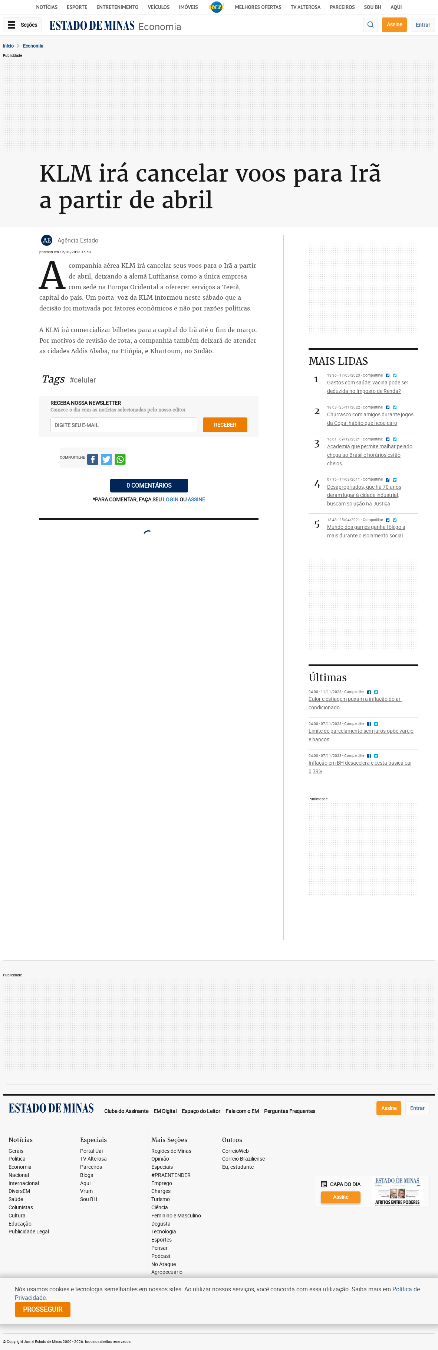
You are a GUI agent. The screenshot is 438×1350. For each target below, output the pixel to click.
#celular (82, 380)
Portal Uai (91, 1151)
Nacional (19, 1175)
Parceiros (342, 7)
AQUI (396, 7)
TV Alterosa (306, 7)
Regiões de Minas (171, 1151)
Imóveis (188, 7)
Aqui (85, 1183)
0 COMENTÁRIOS (149, 485)
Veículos (158, 7)
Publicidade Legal (29, 1232)
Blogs (86, 1175)
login (171, 499)
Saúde (16, 1199)
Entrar (423, 24)
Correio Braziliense (243, 1159)
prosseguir (42, 1309)
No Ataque (163, 1264)
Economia (159, 26)
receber (225, 424)
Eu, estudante (238, 1167)
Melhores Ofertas (258, 7)
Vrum (86, 1191)
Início (8, 46)
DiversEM (19, 1191)
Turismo (160, 1199)
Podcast (161, 1256)
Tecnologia (163, 1232)
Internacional (24, 1183)
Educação (20, 1224)
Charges (161, 1191)
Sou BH (373, 7)
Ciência (159, 1207)
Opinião (160, 1159)
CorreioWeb (235, 1151)
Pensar (159, 1248)
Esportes (161, 1240)
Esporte (77, 7)
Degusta (161, 1224)
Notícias (47, 7)
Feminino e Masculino (176, 1216)
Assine (394, 24)
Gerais (16, 1151)
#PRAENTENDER (171, 1175)
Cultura (17, 1216)
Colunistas (21, 1207)
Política (17, 1159)
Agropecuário (166, 1272)
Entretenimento (117, 7)
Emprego (161, 1183)
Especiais (162, 1167)
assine (196, 499)
